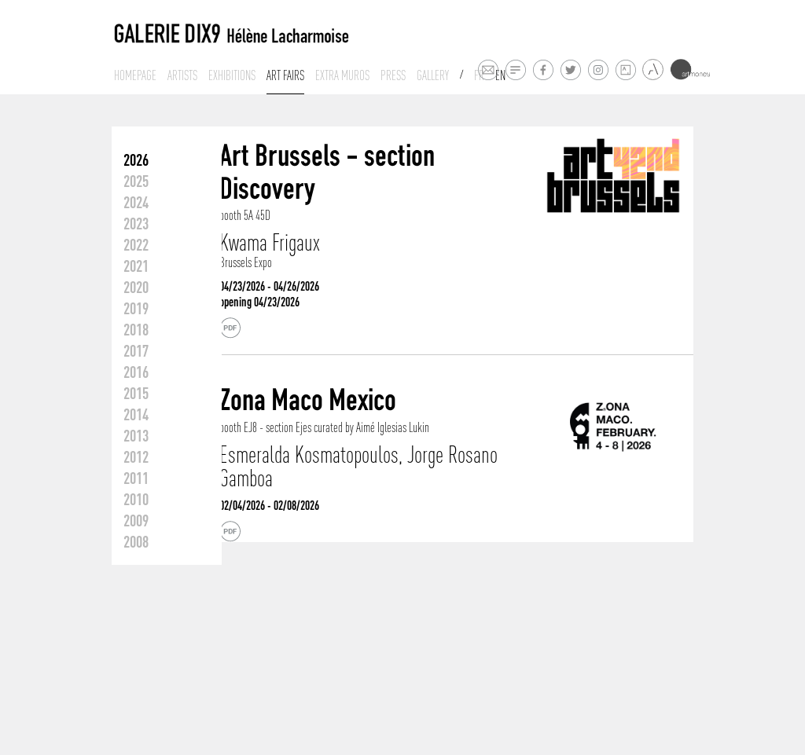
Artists (182, 75)
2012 (136, 456)
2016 (136, 371)
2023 (136, 223)
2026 (136, 159)
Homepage (135, 75)
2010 (136, 498)
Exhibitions (231, 75)
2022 (136, 244)
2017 (136, 350)
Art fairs (285, 75)
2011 (136, 477)
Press (393, 75)
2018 (136, 329)
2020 (136, 286)
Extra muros (342, 75)
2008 (136, 541)
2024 (136, 201)
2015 (136, 392)
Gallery (433, 75)
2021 (136, 265)
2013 (136, 435)
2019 (136, 308)
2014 (136, 414)
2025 (136, 180)
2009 (136, 520)
